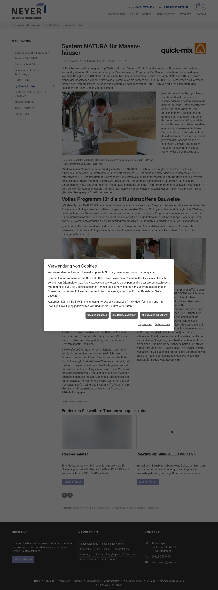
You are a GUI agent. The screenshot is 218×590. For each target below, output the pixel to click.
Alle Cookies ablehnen (124, 313)
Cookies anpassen (97, 313)
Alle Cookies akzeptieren (155, 313)
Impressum (145, 322)
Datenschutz (162, 322)
